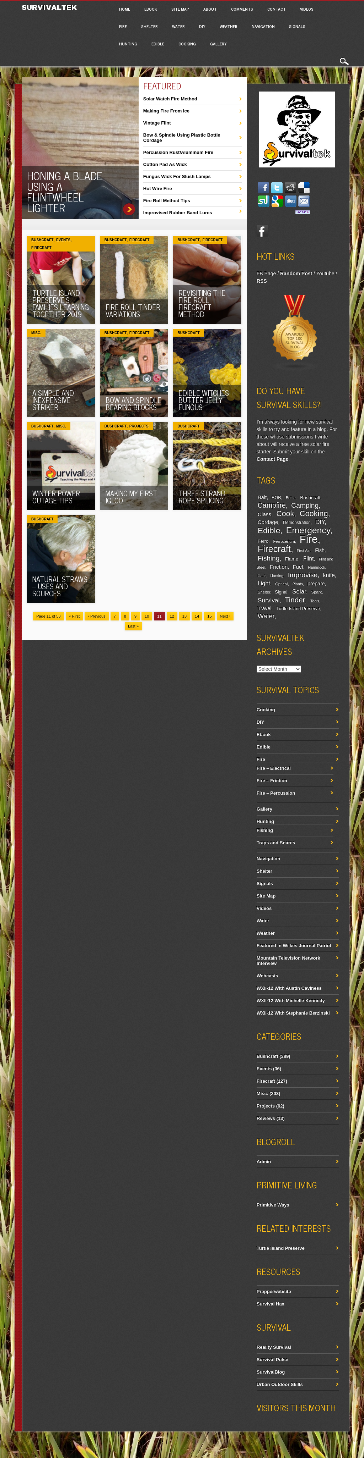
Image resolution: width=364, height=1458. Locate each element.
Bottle (290, 498)
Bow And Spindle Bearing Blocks (133, 403)
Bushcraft (42, 240)
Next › (225, 616)
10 (147, 616)
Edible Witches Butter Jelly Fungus (203, 400)
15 (209, 616)
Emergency (308, 530)
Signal (281, 592)
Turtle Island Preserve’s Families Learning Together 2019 (60, 303)
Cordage (268, 522)
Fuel (298, 567)
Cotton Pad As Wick (165, 164)
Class (264, 514)
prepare (316, 583)
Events (63, 240)
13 (184, 616)
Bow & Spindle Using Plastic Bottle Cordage (181, 137)
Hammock (316, 567)
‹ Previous (97, 616)
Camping (304, 505)
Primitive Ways (273, 1205)
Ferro (263, 541)
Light (264, 583)
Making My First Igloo (131, 496)
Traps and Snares (276, 842)
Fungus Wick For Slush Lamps (177, 176)
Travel (265, 608)
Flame (292, 559)
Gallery (218, 43)
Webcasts (267, 975)
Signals (297, 26)
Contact (276, 8)
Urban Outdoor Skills (280, 1384)
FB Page (266, 273)
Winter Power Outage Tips (56, 496)
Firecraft (41, 248)
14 (197, 616)
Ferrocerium (284, 541)
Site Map (180, 8)
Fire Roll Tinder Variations (133, 310)
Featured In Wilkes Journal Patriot (294, 945)
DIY (202, 26)
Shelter (149, 26)
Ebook (150, 8)
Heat (262, 576)
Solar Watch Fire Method (170, 98)
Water (178, 26)
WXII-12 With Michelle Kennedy (291, 1000)
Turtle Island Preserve (298, 608)
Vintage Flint (157, 123)
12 (172, 616)
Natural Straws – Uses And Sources (59, 586)
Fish (320, 550)
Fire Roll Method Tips (166, 200)
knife (329, 575)
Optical (281, 584)
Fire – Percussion (276, 793)
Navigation (263, 26)
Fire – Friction (272, 780)
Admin (264, 1161)
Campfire (272, 505)
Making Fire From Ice (166, 111)
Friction (279, 567)
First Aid (304, 550)
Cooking (187, 43)
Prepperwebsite (274, 1291)
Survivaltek (51, 7)
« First (74, 616)
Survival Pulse (272, 1359)
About (210, 8)
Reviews (266, 1118)
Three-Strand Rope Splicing (201, 496)
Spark (316, 592)
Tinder (295, 600)
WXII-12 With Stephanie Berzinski (293, 1013)
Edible (157, 43)
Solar (299, 591)
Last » (133, 626)
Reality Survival (274, 1347)
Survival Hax (270, 1304)
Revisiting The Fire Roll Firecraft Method (201, 303)
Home (124, 8)
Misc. (36, 333)
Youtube (325, 273)
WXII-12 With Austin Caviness (289, 988)
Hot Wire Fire (157, 188)
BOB (276, 497)
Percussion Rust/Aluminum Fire (178, 152)
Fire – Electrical (274, 768)
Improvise (303, 575)
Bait (262, 497)
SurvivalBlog (271, 1372)
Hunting (128, 43)
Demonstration (296, 522)
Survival (269, 600)
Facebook (262, 231)
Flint (308, 559)
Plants (297, 584)
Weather (228, 26)
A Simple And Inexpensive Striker (53, 400)
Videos (307, 8)
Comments (242, 8)
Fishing (269, 558)
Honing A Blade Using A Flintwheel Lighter (64, 191)
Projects (139, 426)
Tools (314, 601)
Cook (285, 513)
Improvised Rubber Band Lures (177, 212)
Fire (123, 26)
